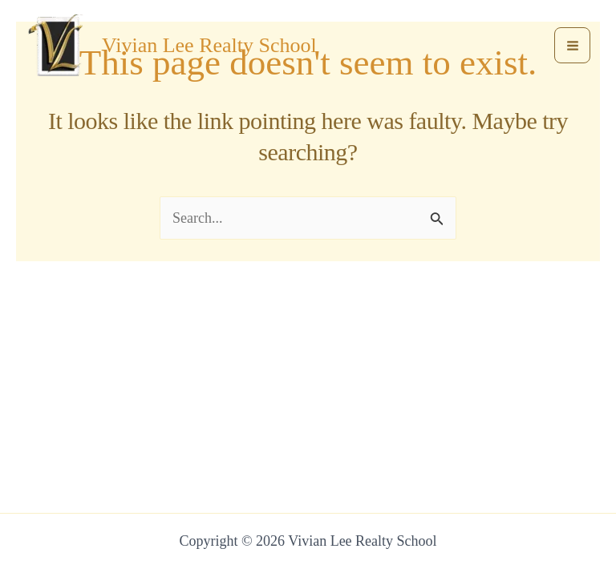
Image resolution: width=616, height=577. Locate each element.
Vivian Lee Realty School (209, 45)
